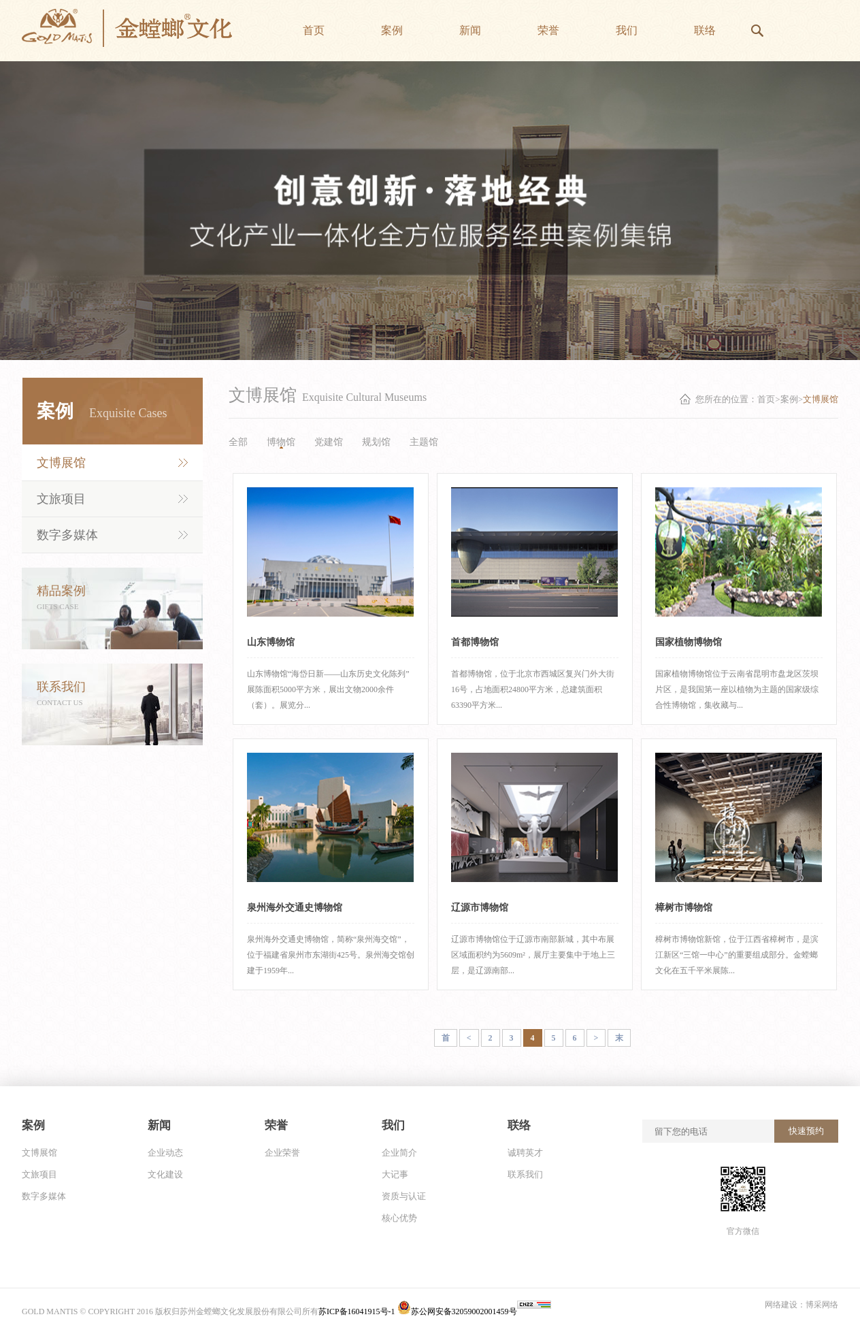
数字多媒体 (67, 535)
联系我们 (525, 1174)
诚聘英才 (525, 1152)
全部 (238, 442)
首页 (766, 399)
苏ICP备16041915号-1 (357, 1311)
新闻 (159, 1125)
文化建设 (165, 1174)
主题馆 (424, 442)
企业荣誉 (282, 1152)
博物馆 (281, 442)
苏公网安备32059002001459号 (457, 1311)
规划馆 (376, 442)
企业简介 (399, 1152)
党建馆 (328, 442)
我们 (393, 1125)
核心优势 (399, 1217)
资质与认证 (404, 1196)
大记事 (395, 1174)
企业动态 (165, 1152)
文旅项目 (61, 499)
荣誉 (276, 1125)
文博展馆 (61, 463)
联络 (519, 1125)
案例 (33, 1125)
